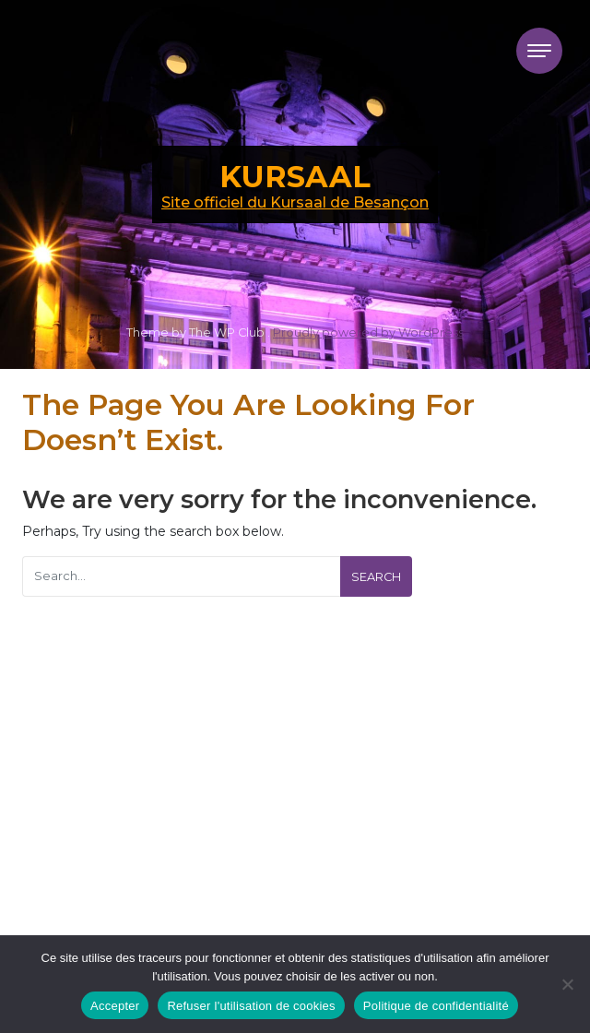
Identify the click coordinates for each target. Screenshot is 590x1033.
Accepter (114, 1006)
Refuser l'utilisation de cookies (251, 1006)
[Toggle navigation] (539, 51)
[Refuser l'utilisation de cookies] (567, 984)
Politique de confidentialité (436, 1006)
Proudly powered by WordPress (368, 332)
